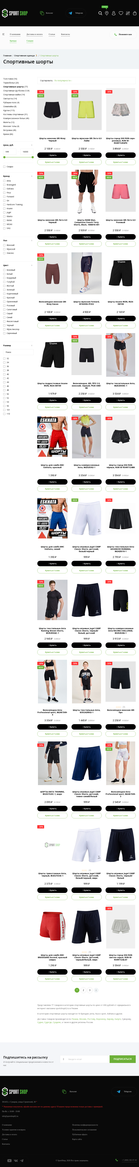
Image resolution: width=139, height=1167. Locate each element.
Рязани (75, 1019)
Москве (82, 1019)
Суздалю (57, 1022)
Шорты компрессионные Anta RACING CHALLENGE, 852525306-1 (120, 630)
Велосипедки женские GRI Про (120, 711)
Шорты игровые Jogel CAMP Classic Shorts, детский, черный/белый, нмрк (86, 957)
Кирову (110, 1019)
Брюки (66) (8, 134)
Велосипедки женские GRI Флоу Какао (52, 302)
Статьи (52, 34)
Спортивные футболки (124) (16, 90)
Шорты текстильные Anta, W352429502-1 (86, 711)
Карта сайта (77, 1139)
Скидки (30, 41)
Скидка (8, 167)
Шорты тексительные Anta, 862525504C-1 (120, 384)
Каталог (46, 13)
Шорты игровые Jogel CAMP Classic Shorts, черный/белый (120, 875)
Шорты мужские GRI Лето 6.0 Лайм (86, 139)
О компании (15, 34)
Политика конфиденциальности (85, 1125)
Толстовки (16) (10, 78)
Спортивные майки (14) (14, 94)
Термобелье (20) (11, 82)
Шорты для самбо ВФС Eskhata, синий (52, 547)
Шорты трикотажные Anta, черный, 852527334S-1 (52, 874)
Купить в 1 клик (52, 162)
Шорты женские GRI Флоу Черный (52, 139)
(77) (15, 86)
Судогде (48, 1022)
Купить (52, 155)
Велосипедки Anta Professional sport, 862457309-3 (121, 794)
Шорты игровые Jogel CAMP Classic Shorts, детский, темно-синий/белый (86, 794)
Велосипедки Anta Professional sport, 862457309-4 (52, 712)
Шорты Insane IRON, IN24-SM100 (121, 302)
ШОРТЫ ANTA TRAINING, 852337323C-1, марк (52, 792)
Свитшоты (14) (10, 98)
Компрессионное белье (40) (16, 118)
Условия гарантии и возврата (13, 1130)
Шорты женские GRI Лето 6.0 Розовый (120, 221)
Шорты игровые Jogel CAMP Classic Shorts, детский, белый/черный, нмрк (86, 875)
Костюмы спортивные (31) (15, 114)
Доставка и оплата (35, 34)
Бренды (13, 41)
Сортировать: (46, 80)
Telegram (76, 13)
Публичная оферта (79, 1134)
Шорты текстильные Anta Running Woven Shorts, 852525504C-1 (52, 630)
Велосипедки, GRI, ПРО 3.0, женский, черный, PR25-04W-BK (86, 385)
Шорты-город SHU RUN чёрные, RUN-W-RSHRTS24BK (120, 466)
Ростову (91, 1019)
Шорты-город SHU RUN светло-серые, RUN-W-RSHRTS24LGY (120, 957)
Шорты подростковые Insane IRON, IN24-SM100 (52, 384)
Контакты (65, 34)
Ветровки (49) (9, 130)
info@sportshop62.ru (10, 1116)
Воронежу (101, 1019)
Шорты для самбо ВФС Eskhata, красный (52, 466)
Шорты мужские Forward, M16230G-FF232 (87, 302)
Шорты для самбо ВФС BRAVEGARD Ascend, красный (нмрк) (52, 957)
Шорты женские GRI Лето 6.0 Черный (52, 221)
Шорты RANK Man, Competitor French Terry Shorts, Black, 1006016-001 (86, 222)
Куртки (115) (9, 110)
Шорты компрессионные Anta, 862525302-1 (86, 466)
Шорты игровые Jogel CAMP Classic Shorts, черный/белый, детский (86, 630)
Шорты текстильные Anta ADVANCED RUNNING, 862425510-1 (120, 549)
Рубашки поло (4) (11, 102)
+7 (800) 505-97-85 (129, 1160)
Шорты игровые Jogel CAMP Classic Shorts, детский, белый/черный (86, 549)
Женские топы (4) (11, 126)
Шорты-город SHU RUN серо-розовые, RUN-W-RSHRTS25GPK (120, 140)
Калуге (118, 1019)
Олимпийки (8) (9, 106)
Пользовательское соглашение (84, 1130)
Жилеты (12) (8, 122)
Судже (40, 1022)
